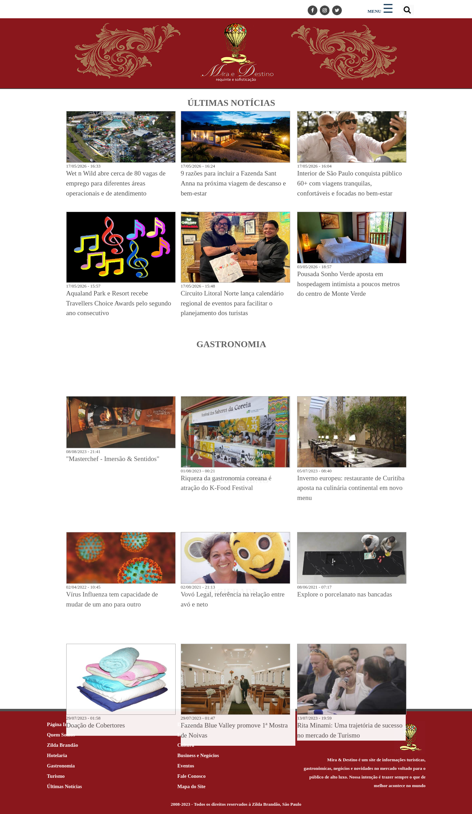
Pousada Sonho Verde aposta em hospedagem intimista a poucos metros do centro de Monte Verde (348, 284)
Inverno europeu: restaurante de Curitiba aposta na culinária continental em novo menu (350, 616)
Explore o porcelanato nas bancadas (344, 722)
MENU (374, 11)
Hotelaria (57, 755)
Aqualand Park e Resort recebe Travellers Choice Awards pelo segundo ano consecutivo (118, 303)
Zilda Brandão (62, 745)
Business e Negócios (198, 755)
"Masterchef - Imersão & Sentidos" (112, 586)
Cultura (185, 745)
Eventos (185, 765)
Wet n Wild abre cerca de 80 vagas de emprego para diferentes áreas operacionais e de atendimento (116, 183)
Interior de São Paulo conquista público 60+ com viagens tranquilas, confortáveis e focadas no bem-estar (349, 183)
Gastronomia (61, 765)
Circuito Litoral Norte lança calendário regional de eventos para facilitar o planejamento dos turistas (232, 303)
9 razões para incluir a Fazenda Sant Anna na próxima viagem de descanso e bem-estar (233, 183)
